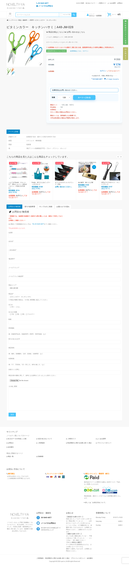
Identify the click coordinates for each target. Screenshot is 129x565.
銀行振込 (11, 474)
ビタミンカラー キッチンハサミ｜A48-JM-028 (40, 27)
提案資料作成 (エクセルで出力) (56, 51)
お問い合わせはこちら (74, 32)
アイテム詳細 (13, 132)
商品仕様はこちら (54, 32)
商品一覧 (11, 456)
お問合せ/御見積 (14, 207)
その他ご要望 (13, 386)
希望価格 (11, 328)
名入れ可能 (66, 14)
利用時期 (11, 358)
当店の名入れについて (45, 439)
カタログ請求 (80, 3)
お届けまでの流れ (62, 207)
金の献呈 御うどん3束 (85, 182)
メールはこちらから (111, 79)
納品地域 (11, 347)
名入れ (11, 304)
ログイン (91, 15)
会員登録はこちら (75, 51)
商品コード (12, 285)
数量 (10, 319)
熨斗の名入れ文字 (14, 339)
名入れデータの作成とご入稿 (17, 439)
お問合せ (119, 3)
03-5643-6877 (97, 79)
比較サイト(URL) (14, 369)
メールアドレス (14, 267)
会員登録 (99, 15)
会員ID (11, 232)
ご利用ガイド (102, 3)
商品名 (11, 294)
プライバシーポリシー (104, 443)
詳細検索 (40, 456)
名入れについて (90, 3)
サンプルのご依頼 (45, 207)
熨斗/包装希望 (30, 207)
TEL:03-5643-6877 (38, 224)
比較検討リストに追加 (125, 32)
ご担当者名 (12, 250)
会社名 (11, 241)
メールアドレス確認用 (16, 276)
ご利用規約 (41, 443)
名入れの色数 (13, 312)
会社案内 (11, 447)
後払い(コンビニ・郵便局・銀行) (97, 474)
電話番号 (12, 259)
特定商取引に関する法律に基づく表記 (79, 443)
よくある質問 (112, 3)
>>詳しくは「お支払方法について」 (95, 502)
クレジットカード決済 (55, 474)
